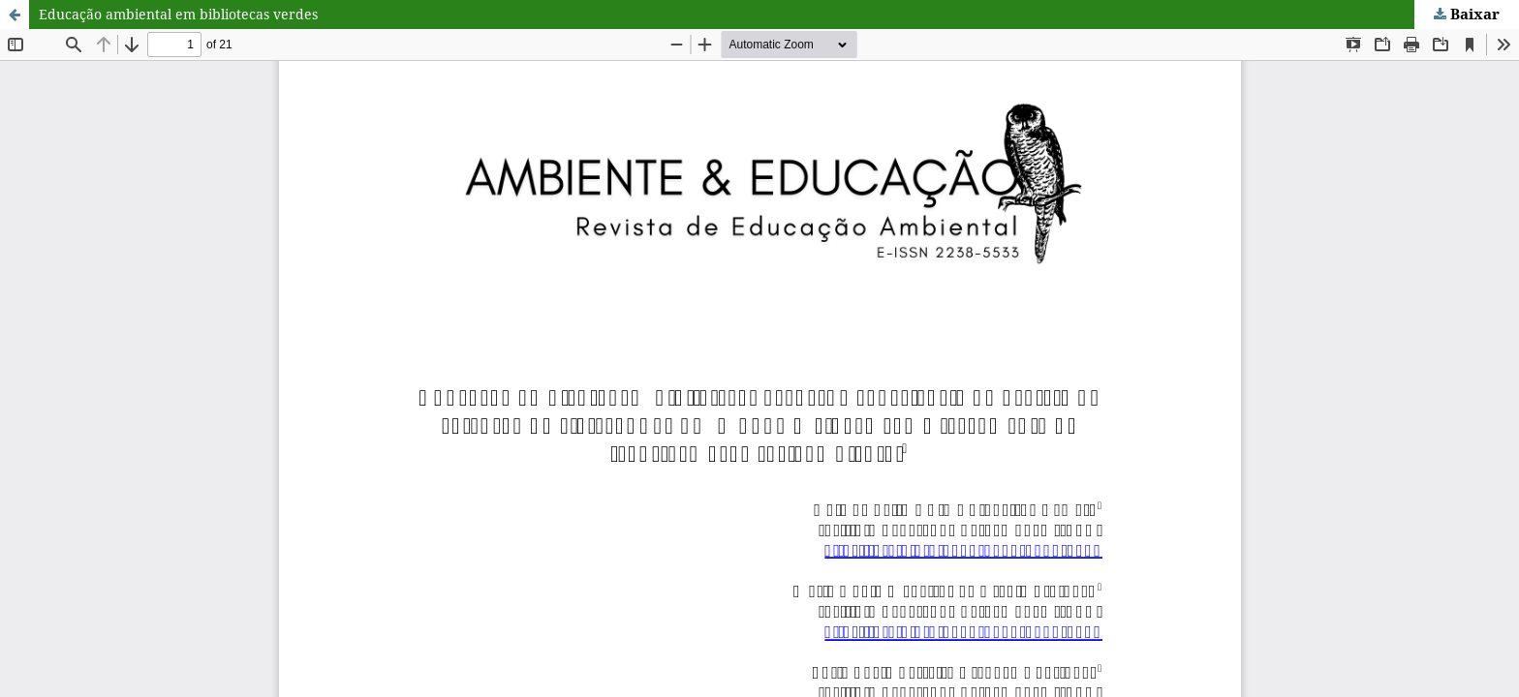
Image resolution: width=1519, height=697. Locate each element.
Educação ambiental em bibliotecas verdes (178, 14)
